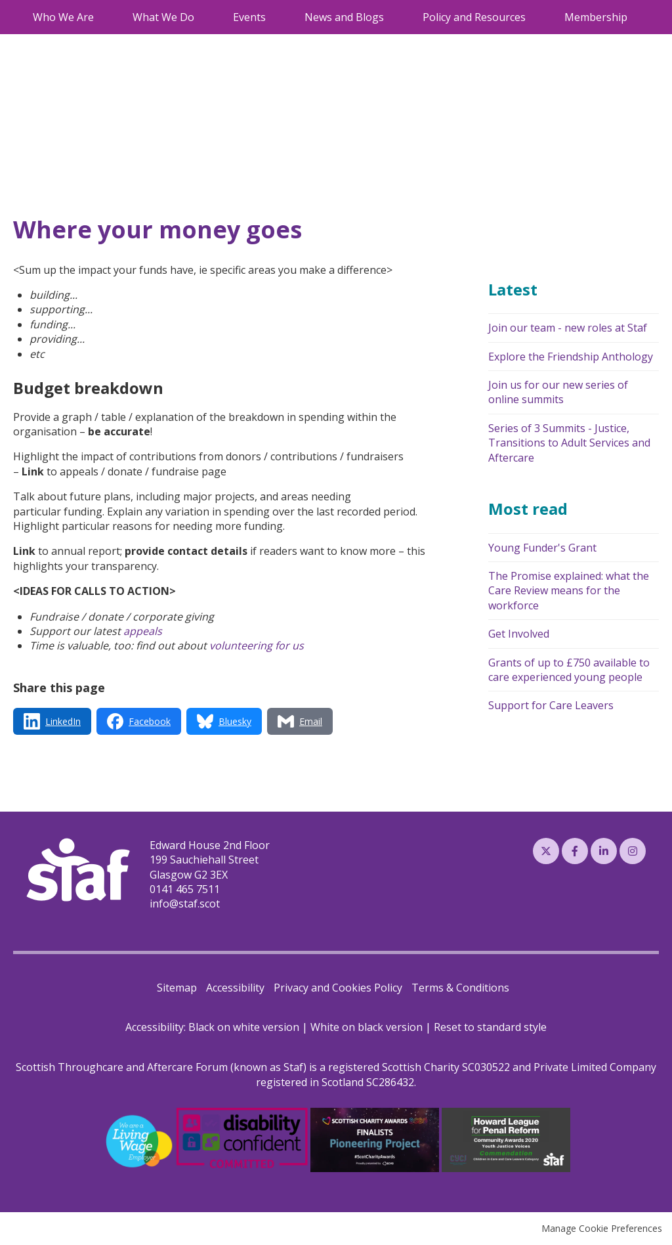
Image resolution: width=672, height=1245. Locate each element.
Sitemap (177, 987)
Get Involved (518, 633)
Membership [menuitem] (595, 31)
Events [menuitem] (249, 31)
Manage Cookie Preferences (601, 1228)
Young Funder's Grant (542, 547)
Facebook (575, 851)
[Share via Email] (300, 721)
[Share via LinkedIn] (52, 721)
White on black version (366, 1027)
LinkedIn (604, 851)
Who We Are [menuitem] (63, 31)
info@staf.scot (185, 903)
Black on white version (243, 1027)
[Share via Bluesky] (224, 721)
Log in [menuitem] (636, 10)
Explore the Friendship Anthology (570, 356)
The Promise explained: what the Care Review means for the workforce (568, 591)
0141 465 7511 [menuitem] (518, 10)
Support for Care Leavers (551, 705)
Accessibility (235, 987)
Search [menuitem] (450, 10)
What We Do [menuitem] (163, 31)
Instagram (633, 851)
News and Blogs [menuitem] (344, 31)
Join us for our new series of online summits (558, 392)
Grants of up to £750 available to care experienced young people (569, 669)
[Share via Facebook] (138, 721)
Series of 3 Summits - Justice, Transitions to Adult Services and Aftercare (569, 443)
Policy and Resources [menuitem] (474, 31)
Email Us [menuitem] (587, 10)
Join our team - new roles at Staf (567, 327)
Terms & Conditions (460, 987)
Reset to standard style (490, 1027)
